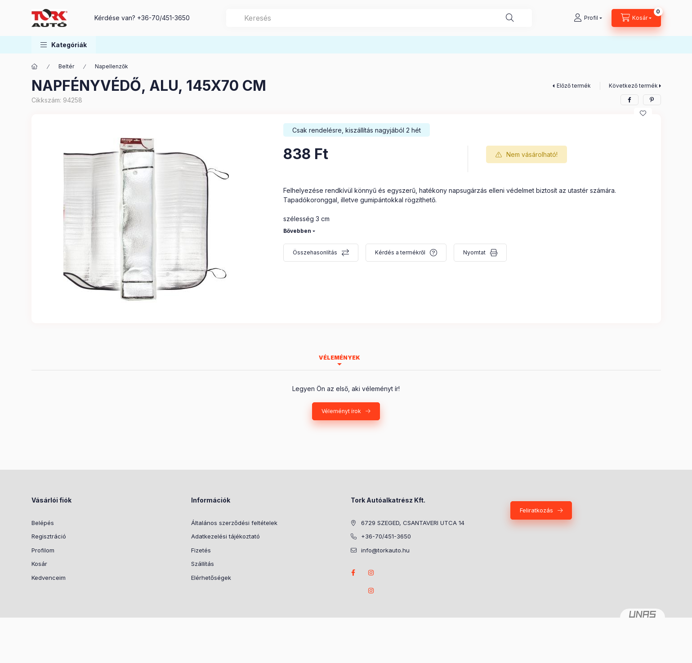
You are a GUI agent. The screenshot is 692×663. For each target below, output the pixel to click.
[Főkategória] (34, 66)
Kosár (39, 563)
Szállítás (202, 563)
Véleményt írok (341, 411)
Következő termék (633, 85)
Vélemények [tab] (339, 357)
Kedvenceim (48, 577)
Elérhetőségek (211, 577)
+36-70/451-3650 (163, 18)
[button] (63, 44)
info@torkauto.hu (385, 550)
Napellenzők (111, 66)
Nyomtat (474, 252)
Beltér (66, 66)
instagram (371, 573)
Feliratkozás (536, 510)
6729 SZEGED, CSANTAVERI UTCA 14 (412, 522)
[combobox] (379, 18)
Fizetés (201, 550)
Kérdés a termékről (400, 252)
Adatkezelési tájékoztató (225, 536)
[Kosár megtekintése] (636, 18)
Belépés (42, 522)
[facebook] (629, 99)
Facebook (353, 573)
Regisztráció (48, 536)
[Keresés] (510, 18)
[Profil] (588, 18)
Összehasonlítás (315, 252)
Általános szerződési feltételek (234, 522)
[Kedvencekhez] (643, 113)
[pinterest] (652, 99)
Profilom (42, 550)
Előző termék (574, 85)
